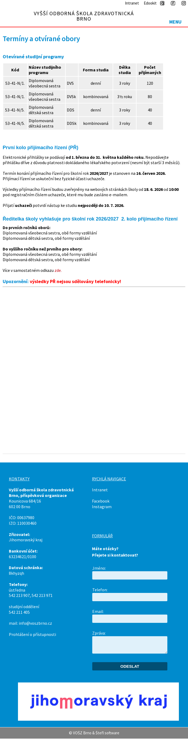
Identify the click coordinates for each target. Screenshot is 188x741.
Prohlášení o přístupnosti (32, 634)
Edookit (150, 3)
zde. (58, 270)
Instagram (102, 506)
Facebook (100, 501)
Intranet (132, 3)
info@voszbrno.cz (35, 623)
